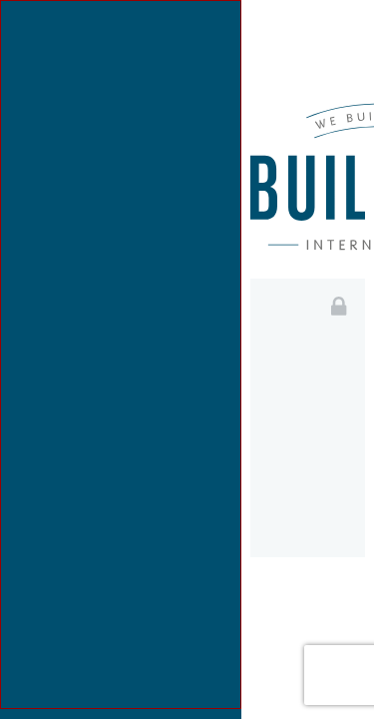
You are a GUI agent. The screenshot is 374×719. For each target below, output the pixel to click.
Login (307, 602)
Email (300, 387)
